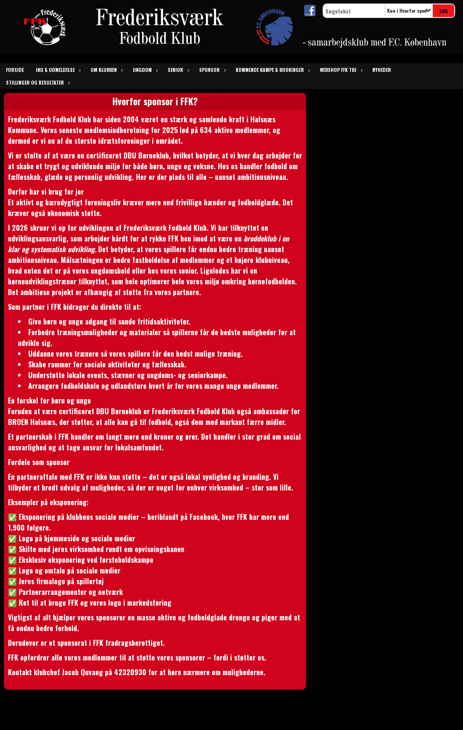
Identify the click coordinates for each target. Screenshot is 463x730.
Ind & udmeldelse (57, 69)
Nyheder (381, 69)
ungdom (144, 69)
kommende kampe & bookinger (272, 69)
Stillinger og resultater (37, 82)
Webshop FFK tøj (340, 69)
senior (177, 69)
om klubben (106, 69)
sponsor (211, 69)
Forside (15, 69)
